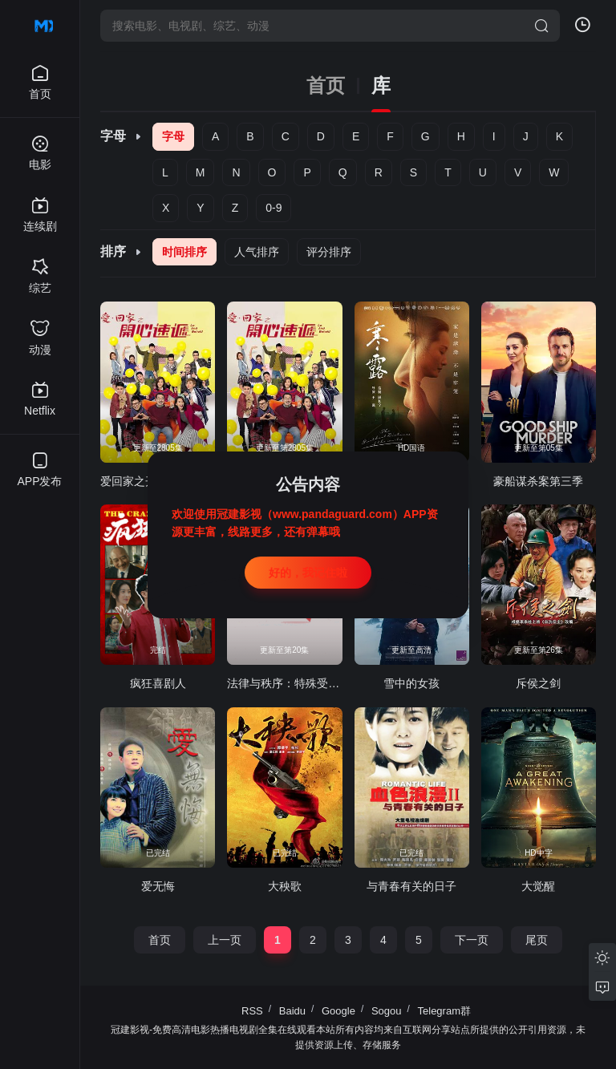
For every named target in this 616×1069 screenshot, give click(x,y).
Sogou (386, 1011)
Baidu (292, 1011)
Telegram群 (444, 1011)
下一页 (471, 939)
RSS (252, 1011)
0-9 (273, 207)
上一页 (224, 939)
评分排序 (328, 251)
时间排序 (184, 251)
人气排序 (256, 251)
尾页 (536, 939)
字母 (173, 136)
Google (338, 1011)
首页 (325, 85)
